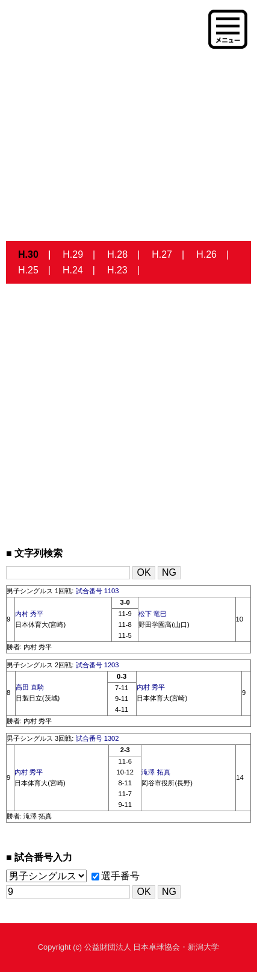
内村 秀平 (29, 613)
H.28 (117, 254)
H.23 (117, 270)
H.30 (28, 254)
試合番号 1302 (97, 738)
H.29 (73, 254)
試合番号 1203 (97, 664)
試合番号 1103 (97, 590)
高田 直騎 (30, 687)
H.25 (28, 270)
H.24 (73, 270)
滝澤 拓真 (155, 772)
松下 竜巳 (152, 613)
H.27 (162, 254)
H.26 (206, 254)
